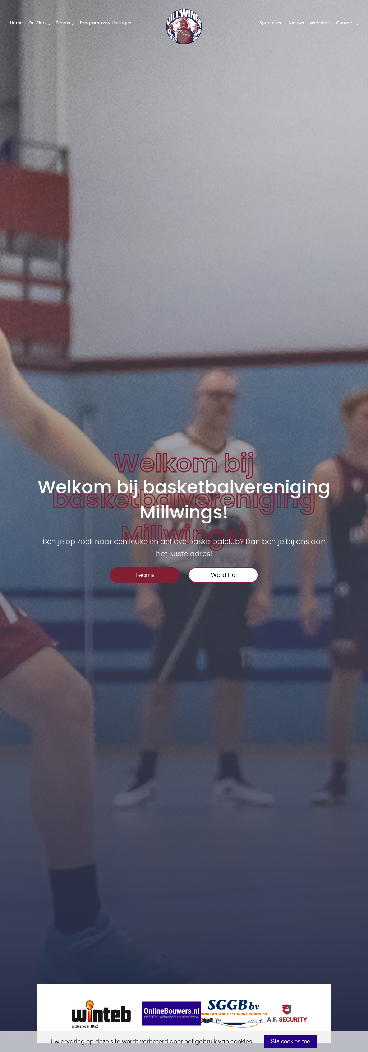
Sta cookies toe (290, 1041)
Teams (63, 23)
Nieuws (296, 23)
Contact (344, 23)
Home (16, 23)
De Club (37, 23)
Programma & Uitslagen (106, 23)
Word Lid (223, 575)
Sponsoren (271, 23)
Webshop (320, 23)
